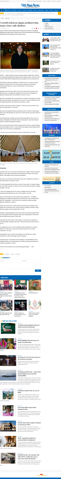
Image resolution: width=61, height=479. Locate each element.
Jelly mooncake (48, 199)
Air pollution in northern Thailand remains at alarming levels (55, 70)
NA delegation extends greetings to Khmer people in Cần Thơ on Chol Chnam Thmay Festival (20, 286)
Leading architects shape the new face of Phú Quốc (52, 148)
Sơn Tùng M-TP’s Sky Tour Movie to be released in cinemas (29, 349)
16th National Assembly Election (18, 14)
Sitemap (38, 470)
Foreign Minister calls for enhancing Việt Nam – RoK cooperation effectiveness (55, 39)
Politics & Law (7, 10)
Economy (14, 10)
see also (4, 269)
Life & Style (29, 10)
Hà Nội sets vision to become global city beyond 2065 (52, 112)
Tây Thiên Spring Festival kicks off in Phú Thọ (6, 305)
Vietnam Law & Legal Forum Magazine (35, 1)
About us (42, 471)
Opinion (46, 10)
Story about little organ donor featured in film (27, 400)
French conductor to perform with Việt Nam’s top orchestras (20, 306)
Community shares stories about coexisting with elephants (55, 63)
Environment (41, 10)
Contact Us (59, 1)
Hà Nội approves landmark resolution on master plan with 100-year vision (52, 87)
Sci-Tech (19, 10)
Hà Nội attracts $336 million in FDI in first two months (52, 101)
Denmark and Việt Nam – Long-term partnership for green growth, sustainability (29, 365)
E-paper (47, 20)
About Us (53, 1)
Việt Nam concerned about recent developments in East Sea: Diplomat (52, 176)
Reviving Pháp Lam (33, 284)
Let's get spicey (48, 197)
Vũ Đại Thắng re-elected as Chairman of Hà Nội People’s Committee (52, 98)
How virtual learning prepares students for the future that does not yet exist (52, 203)
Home (2, 18)
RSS (60, 470)
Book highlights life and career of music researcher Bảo (28, 333)
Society (24, 10)
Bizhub (44, 1)
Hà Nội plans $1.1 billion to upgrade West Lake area (51, 84)
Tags (2, 254)
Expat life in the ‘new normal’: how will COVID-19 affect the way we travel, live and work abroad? (28, 448)
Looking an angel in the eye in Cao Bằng (28, 383)
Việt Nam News (30, 5)
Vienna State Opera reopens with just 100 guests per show (29, 415)
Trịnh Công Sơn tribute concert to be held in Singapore (34, 306)
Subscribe (47, 25)
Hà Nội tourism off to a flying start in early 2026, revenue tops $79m (52, 119)
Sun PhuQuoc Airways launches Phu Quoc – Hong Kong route (52, 141)
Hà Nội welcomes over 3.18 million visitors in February (51, 116)
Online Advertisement (49, 28)
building (12, 254)
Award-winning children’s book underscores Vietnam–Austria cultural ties (6, 286)
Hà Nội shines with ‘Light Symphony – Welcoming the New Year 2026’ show (52, 80)
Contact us (48, 471)
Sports (35, 10)
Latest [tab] (46, 34)
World (51, 10)
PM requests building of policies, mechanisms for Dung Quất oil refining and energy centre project (55, 55)
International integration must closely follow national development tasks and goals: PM (55, 47)
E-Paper (56, 10)
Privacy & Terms (54, 471)
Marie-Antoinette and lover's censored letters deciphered (27, 430)
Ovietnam (49, 1)
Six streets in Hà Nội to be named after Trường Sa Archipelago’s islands (52, 173)
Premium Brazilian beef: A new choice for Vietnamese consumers (52, 144)
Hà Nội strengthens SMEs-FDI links (52, 104)
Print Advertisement (49, 26)
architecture (7, 254)
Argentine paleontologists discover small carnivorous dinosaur (29, 317)
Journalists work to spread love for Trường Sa (51, 170)
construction (17, 254)
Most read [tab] (55, 34)
